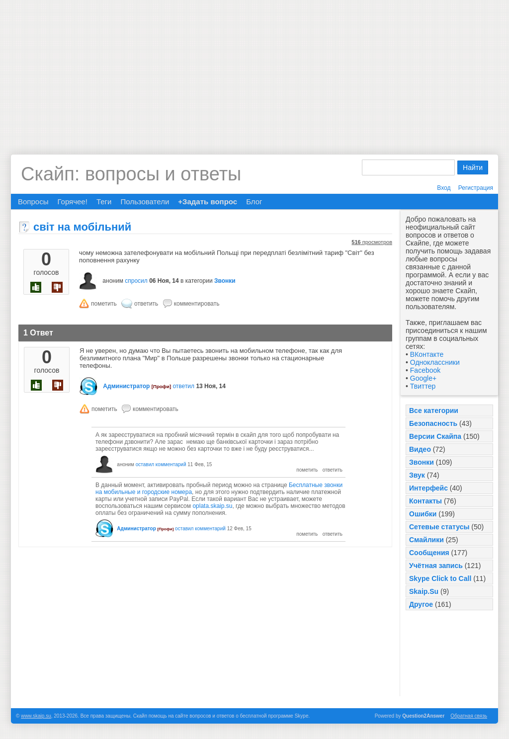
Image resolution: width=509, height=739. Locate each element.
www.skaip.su (36, 716)
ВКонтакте (426, 354)
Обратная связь (468, 716)
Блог (254, 201)
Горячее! (72, 201)
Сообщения (429, 553)
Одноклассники (435, 362)
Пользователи (144, 201)
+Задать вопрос (207, 201)
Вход (443, 187)
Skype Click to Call (440, 578)
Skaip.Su (423, 591)
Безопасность (433, 423)
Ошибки (422, 514)
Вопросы (33, 201)
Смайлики (426, 540)
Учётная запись (436, 566)
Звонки (421, 462)
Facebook (425, 370)
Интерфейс (428, 488)
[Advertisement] (254, 69)
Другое (421, 604)
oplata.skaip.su (212, 505)
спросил (136, 280)
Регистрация (475, 187)
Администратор (126, 386)
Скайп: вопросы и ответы (131, 174)
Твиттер (422, 386)
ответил (183, 386)
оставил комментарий (161, 464)
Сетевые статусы (439, 527)
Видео (420, 449)
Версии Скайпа (435, 436)
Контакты (425, 501)
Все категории (433, 410)
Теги (104, 201)
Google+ (423, 378)
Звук (417, 475)
